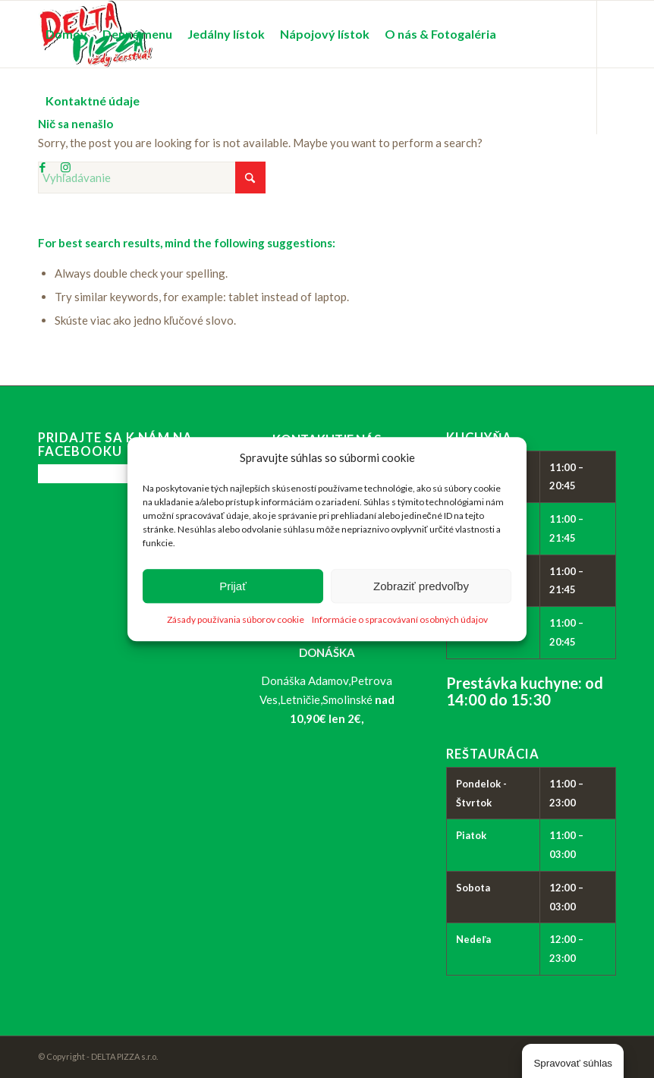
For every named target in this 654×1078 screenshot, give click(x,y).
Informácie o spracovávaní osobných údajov (400, 620)
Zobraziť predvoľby (421, 586)
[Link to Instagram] (65, 167)
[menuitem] (66, 34)
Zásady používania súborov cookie (235, 620)
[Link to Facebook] (42, 167)
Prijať (233, 586)
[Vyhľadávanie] (152, 177)
